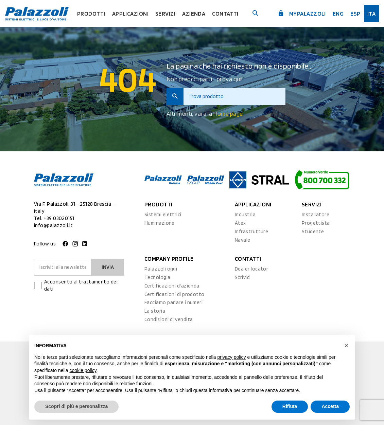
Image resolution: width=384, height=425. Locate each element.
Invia (108, 267)
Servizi (165, 13)
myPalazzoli (302, 14)
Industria (245, 214)
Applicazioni (130, 13)
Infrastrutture (251, 231)
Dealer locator (251, 269)
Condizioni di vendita (168, 319)
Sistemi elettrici (162, 214)
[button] (346, 345)
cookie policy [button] (83, 370)
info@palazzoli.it (53, 225)
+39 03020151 (58, 218)
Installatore (315, 214)
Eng (338, 13)
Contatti (225, 13)
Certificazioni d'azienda (171, 286)
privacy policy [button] (231, 357)
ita (371, 13)
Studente (313, 231)
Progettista (316, 223)
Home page (228, 113)
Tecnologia (157, 277)
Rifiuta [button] (289, 406)
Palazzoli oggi (160, 269)
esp (355, 13)
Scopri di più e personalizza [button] (76, 406)
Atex (240, 223)
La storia (154, 311)
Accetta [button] (330, 406)
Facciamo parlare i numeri (173, 302)
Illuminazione (159, 223)
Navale (242, 240)
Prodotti (91, 13)
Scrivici (243, 277)
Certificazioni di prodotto (174, 294)
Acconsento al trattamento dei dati (81, 285)
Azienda (193, 13)
